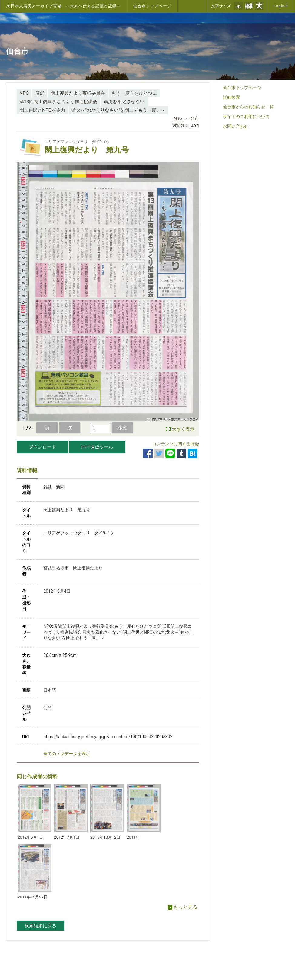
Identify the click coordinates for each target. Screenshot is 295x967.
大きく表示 (183, 429)
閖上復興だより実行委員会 (78, 93)
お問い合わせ (235, 126)
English (280, 6)
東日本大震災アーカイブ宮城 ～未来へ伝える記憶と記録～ (63, 6)
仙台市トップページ (152, 6)
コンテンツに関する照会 (175, 443)
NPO (24, 93)
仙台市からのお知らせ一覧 (248, 106)
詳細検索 (231, 97)
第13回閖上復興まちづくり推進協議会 (58, 101)
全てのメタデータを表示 (66, 753)
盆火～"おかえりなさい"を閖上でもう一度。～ (118, 110)
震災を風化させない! (125, 101)
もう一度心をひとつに (134, 93)
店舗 (39, 93)
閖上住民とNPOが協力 (42, 110)
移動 (122, 428)
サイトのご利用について (246, 116)
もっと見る (182, 907)
